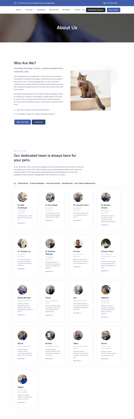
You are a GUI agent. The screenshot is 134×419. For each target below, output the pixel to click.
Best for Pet (54, 10)
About (18, 10)
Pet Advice (66, 10)
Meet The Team (22, 122)
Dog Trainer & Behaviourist (86, 183)
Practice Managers (38, 183)
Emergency (41, 10)
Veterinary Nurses (54, 183)
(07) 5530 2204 (111, 3)
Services (29, 10)
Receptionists (68, 183)
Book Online (113, 10)
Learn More (21, 223)
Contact (77, 10)
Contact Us (38, 122)
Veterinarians (23, 183)
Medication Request (95, 10)
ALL (15, 183)
